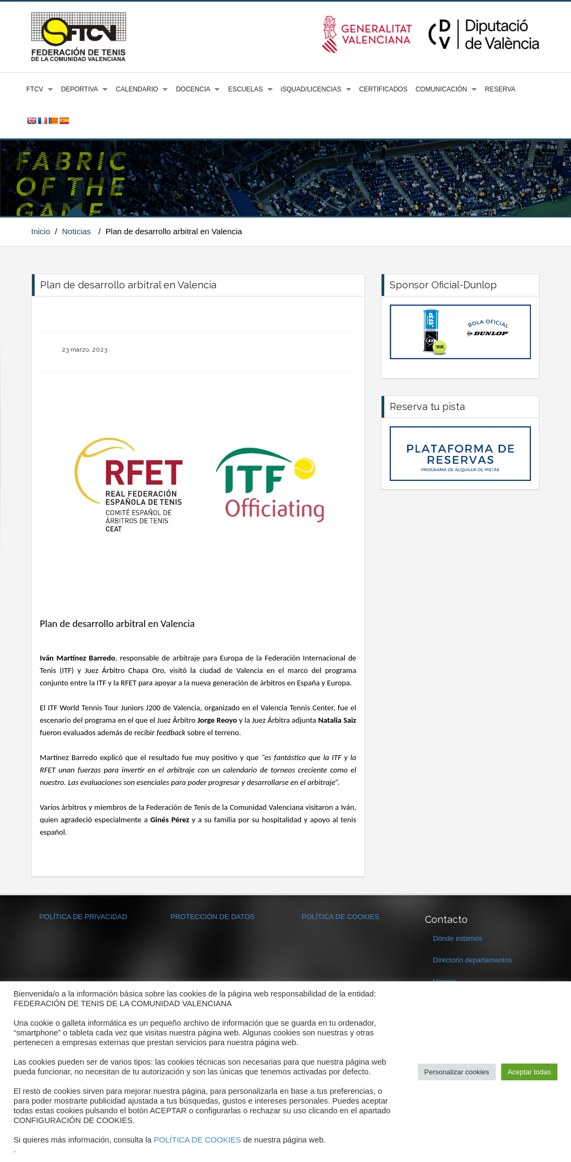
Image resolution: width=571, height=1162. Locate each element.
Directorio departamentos (472, 960)
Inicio (40, 231)
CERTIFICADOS (383, 89)
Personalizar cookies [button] (456, 1072)
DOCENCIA (193, 89)
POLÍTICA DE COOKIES (340, 917)
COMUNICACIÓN (441, 89)
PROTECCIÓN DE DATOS (212, 917)
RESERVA (500, 89)
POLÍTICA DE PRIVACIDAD (83, 917)
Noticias (76, 231)
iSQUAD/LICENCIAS (311, 89)
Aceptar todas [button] (529, 1072)
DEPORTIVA (79, 89)
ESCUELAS (245, 89)
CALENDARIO (137, 89)
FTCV (35, 89)
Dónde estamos (457, 938)
